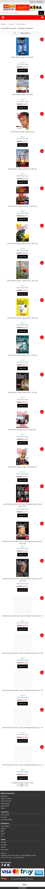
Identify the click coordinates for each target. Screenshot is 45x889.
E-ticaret (19, 884)
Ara (41, 13)
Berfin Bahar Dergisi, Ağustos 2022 (22, 132)
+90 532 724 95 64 (18, 857)
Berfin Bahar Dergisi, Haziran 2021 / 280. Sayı (22, 318)
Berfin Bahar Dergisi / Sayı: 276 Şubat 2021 (22, 467)
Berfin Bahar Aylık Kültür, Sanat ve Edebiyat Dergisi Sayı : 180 (22, 653)
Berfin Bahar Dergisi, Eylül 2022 (22, 94)
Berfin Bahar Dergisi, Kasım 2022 (22, 57)
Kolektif (22, 62)
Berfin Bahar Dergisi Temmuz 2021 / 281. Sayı (22, 281)
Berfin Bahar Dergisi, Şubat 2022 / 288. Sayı (22, 169)
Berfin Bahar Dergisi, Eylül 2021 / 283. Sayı (22, 206)
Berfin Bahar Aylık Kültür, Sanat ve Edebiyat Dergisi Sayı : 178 (22, 690)
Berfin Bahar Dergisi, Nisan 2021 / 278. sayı (22, 392)
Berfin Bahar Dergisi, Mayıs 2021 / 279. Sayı (22, 355)
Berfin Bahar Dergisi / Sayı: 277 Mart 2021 (22, 430)
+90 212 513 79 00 (6, 857)
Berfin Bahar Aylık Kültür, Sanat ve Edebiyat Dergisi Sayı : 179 (22, 728)
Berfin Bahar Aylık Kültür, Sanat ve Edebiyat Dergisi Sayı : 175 (22, 765)
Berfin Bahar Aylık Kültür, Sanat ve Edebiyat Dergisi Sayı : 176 (22, 616)
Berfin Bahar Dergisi (22, 64)
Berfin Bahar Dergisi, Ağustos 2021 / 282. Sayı (22, 243)
